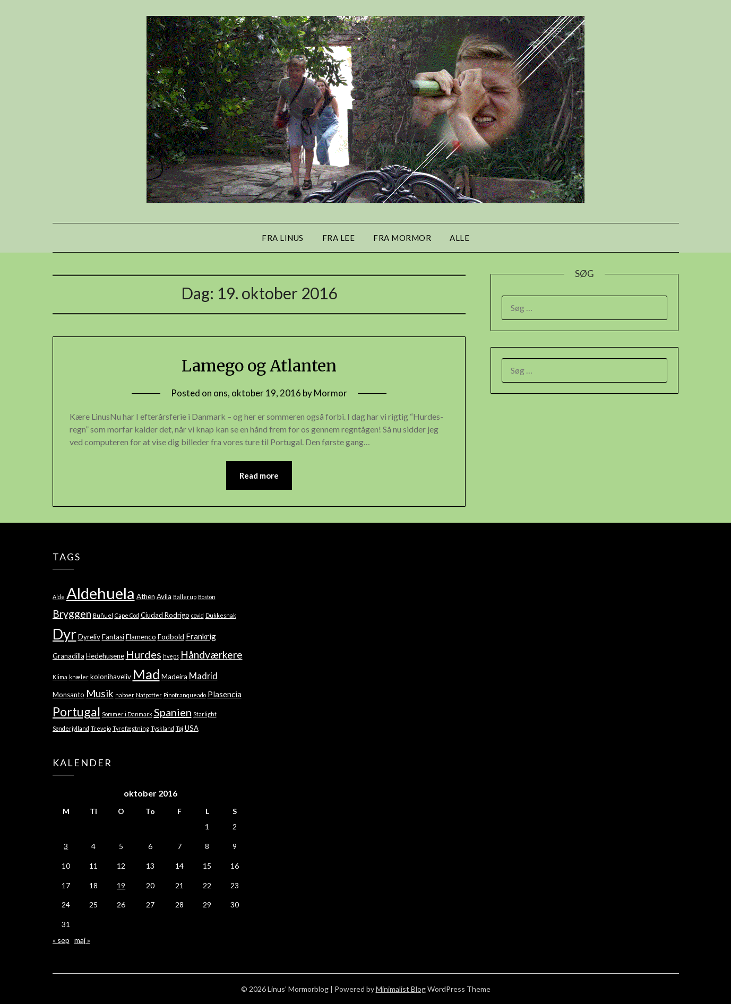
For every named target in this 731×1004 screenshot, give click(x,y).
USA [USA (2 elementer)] (192, 728)
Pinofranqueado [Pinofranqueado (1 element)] (185, 694)
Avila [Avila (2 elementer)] (164, 596)
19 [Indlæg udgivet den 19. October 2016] (121, 885)
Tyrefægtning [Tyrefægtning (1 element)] (131, 728)
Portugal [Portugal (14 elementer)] (76, 711)
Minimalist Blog (401, 988)
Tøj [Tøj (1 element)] (179, 728)
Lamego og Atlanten (259, 366)
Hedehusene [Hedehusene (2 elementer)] (105, 656)
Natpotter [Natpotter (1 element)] (149, 694)
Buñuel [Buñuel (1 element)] (103, 615)
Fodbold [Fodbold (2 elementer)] (171, 637)
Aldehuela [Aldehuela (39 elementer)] (100, 593)
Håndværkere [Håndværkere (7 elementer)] (211, 654)
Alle (459, 238)
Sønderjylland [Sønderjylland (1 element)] (71, 728)
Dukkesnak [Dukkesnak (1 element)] (220, 615)
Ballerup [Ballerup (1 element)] (184, 596)
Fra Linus (283, 238)
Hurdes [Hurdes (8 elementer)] (143, 654)
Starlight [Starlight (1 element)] (205, 714)
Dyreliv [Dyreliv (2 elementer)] (89, 637)
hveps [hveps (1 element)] (171, 656)
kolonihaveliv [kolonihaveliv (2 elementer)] (110, 676)
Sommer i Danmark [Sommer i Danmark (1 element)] (127, 714)
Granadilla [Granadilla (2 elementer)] (68, 656)
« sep (61, 940)
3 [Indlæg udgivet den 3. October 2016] (66, 846)
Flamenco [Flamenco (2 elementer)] (141, 637)
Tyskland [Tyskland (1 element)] (162, 728)
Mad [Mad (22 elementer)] (146, 673)
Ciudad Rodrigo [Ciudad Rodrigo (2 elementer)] (165, 615)
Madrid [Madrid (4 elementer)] (203, 676)
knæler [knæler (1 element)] (79, 676)
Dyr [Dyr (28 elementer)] (64, 634)
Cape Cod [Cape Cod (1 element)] (127, 615)
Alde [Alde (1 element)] (59, 596)
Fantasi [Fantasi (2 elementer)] (113, 637)
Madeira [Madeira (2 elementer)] (174, 676)
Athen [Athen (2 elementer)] (145, 596)
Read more (259, 475)
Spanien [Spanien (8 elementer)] (173, 712)
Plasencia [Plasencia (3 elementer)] (225, 694)
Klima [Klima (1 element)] (60, 676)
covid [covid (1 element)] (197, 615)
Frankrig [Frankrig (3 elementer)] (201, 636)
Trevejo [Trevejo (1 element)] (101, 728)
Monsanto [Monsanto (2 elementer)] (68, 694)
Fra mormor (402, 238)
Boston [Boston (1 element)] (207, 596)
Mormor (330, 393)
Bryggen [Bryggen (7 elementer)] (72, 614)
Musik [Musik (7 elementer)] (100, 693)
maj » (82, 940)
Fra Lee (338, 238)
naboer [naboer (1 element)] (124, 694)
